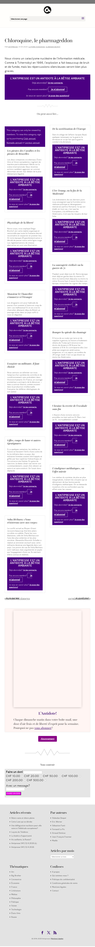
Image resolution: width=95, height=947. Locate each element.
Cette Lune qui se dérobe (21, 822)
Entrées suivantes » (79, 599)
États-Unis (15, 913)
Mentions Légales (57, 939)
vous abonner (42, 728)
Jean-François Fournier (61, 837)
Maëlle (55, 840)
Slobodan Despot (53, 47)
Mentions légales (59, 887)
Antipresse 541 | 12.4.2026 (22, 847)
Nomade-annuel (14, 142)
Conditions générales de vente (64, 883)
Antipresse (13, 47)
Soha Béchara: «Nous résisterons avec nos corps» (22, 521)
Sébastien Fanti (58, 825)
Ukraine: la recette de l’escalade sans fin (69, 407)
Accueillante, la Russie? (21, 839)
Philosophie (16, 898)
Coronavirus (16, 879)
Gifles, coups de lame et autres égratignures (24, 442)
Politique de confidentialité (63, 879)
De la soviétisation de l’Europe (69, 128)
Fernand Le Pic (58, 829)
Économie (15, 883)
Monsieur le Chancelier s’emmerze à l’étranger (20, 295)
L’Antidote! (47, 713)
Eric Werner (57, 822)
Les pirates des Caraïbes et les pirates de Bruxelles (23, 152)
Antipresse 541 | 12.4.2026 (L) (24, 843)
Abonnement (47, 738)
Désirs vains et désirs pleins (22, 818)
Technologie (16, 909)
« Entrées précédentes (17, 599)
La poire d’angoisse (37, 47)
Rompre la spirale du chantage (69, 332)
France (14, 887)
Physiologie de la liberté (20, 222)
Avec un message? (18, 786)
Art (12, 872)
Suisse (14, 905)
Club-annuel (29, 138)
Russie (14, 917)
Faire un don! (14, 772)
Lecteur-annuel (32, 142)
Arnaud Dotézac (59, 833)
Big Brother (16, 875)
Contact (55, 890)
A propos (55, 872)
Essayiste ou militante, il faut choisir (23, 365)
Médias (14, 894)
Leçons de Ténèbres (19, 832)
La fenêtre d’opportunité (21, 836)
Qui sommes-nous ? (60, 875)
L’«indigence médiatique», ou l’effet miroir (68, 470)
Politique (15, 902)
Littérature (16, 890)
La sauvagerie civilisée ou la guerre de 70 (67, 266)
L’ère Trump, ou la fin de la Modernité (67, 192)
